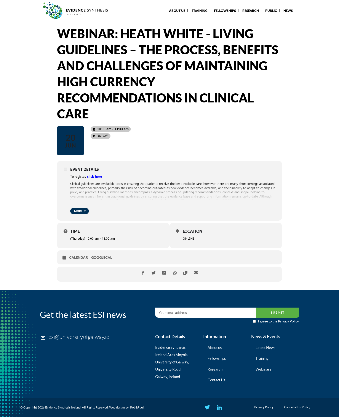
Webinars (263, 369)
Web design (117, 408)
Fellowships (225, 11)
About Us (177, 11)
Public (271, 11)
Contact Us (216, 380)
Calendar (78, 257)
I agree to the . (278, 321)
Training (200, 11)
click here (94, 176)
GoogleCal (101, 257)
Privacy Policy (288, 321)
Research (250, 11)
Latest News (265, 347)
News (288, 11)
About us (215, 347)
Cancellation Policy (298, 408)
